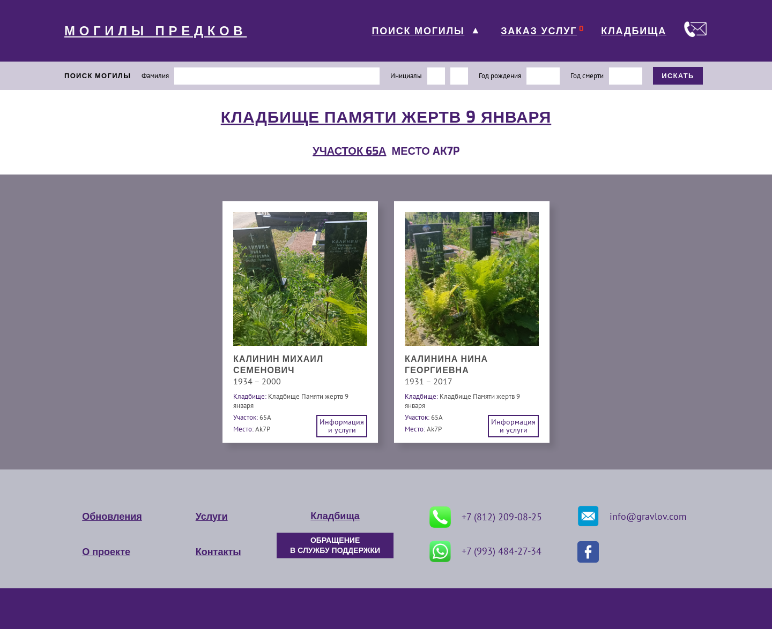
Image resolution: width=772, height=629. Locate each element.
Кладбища (334, 516)
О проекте (106, 551)
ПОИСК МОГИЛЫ (418, 31)
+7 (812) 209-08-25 (485, 517)
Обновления (112, 516)
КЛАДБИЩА (633, 31)
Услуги (212, 516)
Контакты (218, 551)
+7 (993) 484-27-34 (485, 551)
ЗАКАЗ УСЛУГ (539, 31)
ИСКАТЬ (678, 75)
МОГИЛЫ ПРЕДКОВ (155, 31)
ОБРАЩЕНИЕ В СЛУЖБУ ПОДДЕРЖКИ (335, 545)
